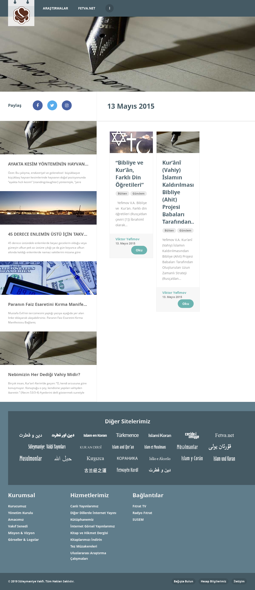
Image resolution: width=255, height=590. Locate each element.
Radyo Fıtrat (142, 513)
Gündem (139, 194)
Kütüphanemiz (82, 519)
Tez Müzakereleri (83, 546)
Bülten (122, 194)
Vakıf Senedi (18, 526)
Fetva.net (86, 8)
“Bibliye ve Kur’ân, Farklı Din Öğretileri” (130, 173)
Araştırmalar (55, 8)
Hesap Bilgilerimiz (213, 581)
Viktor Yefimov (127, 239)
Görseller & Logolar (23, 539)
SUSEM (138, 519)
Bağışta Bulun (183, 581)
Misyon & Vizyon (21, 533)
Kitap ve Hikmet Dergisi (89, 533)
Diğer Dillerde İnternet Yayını (93, 513)
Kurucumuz (17, 506)
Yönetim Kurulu (20, 513)
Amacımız (16, 519)
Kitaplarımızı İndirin (86, 539)
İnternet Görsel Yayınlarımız (92, 526)
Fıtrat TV (139, 506)
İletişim (239, 581)
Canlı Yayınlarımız (84, 506)
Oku (139, 250)
